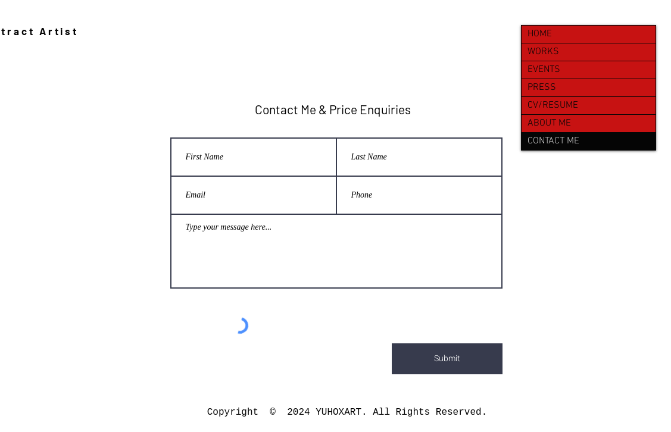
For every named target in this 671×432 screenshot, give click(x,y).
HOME (540, 34)
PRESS (542, 87)
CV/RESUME (553, 105)
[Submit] (447, 358)
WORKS (543, 52)
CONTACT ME (553, 141)
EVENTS (544, 70)
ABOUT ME (549, 123)
